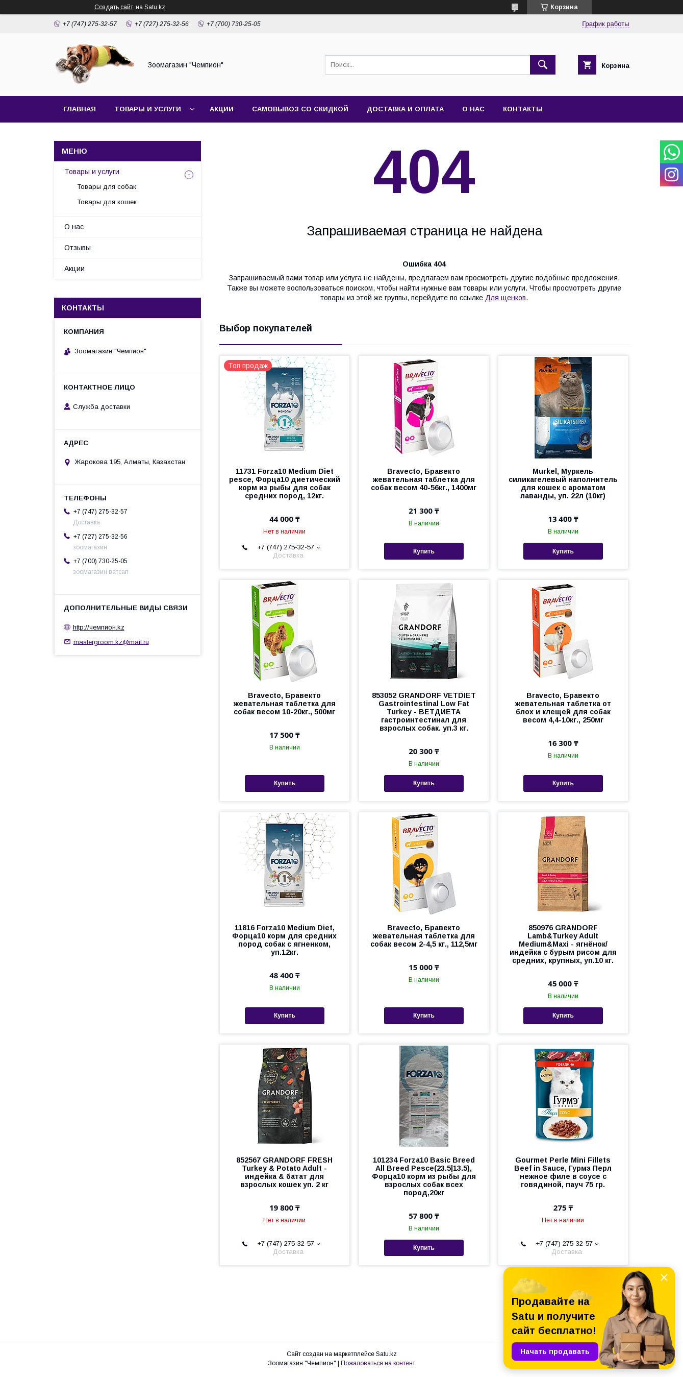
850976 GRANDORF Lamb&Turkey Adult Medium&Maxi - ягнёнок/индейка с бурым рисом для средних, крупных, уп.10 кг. (563, 944)
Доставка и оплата (405, 109)
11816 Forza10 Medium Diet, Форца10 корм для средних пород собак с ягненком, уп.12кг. (284, 940)
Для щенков (505, 298)
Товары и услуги (147, 109)
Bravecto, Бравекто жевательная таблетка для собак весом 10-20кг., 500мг (285, 703)
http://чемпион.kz (98, 627)
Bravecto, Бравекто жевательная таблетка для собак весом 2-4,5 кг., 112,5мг (423, 936)
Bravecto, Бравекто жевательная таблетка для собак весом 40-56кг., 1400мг (423, 479)
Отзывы (77, 248)
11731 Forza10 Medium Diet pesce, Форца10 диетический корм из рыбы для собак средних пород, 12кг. (284, 483)
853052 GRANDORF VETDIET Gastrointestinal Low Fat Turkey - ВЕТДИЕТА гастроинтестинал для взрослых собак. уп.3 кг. (424, 711)
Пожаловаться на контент (378, 1363)
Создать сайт (113, 7)
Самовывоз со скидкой (300, 109)
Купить (424, 551)
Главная (79, 109)
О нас (473, 109)
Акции (222, 109)
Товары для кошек (107, 202)
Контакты (523, 109)
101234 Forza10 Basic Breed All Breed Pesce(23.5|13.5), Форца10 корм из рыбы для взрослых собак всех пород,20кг (424, 1176)
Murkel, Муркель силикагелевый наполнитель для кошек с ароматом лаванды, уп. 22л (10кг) (563, 483)
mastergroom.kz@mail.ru (111, 641)
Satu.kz (386, 1354)
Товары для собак (106, 186)
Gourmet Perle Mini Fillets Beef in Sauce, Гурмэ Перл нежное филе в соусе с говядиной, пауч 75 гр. (563, 1172)
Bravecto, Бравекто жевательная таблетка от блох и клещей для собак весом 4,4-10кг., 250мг (563, 707)
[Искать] (542, 65)
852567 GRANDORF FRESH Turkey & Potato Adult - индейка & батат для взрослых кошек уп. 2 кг (284, 1172)
